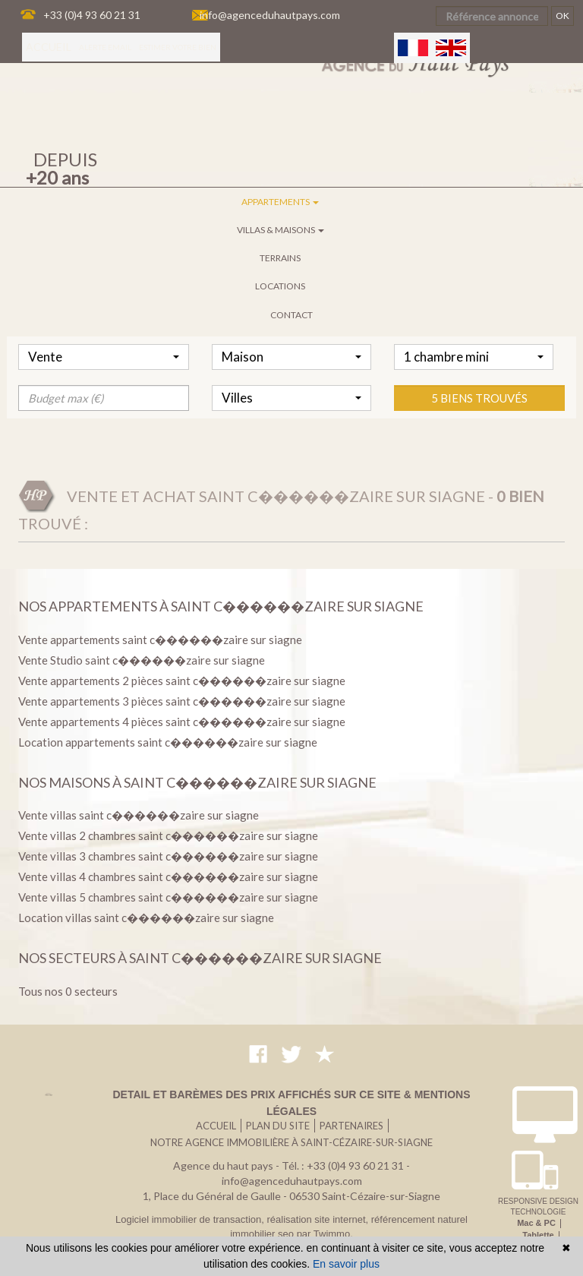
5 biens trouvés (479, 443)
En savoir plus (346, 1264)
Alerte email (105, 47)
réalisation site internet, (318, 1219)
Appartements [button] (280, 201)
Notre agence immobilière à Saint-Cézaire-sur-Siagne (291, 1142)
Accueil (48, 46)
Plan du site (278, 1126)
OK (562, 15)
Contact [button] (291, 315)
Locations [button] (280, 286)
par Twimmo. (325, 1234)
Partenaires (351, 1126)
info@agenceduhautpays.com (270, 14)
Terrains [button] (280, 258)
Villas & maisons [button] (280, 229)
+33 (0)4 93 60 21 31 (91, 14)
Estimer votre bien (177, 47)
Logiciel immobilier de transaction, (190, 1219)
